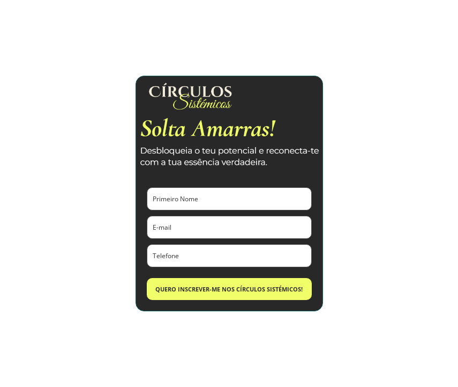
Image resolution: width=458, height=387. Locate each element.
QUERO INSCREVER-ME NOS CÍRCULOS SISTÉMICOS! (229, 289)
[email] (229, 227)
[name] (229, 198)
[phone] (229, 255)
